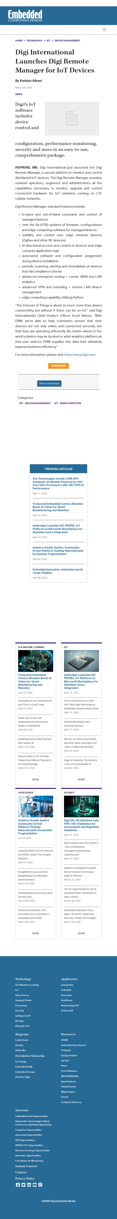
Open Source (22, 995)
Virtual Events (68, 1087)
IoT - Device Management (35, 403)
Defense (67, 1011)
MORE (35, 779)
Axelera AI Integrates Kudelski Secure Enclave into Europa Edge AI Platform (80, 872)
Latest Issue (21, 1040)
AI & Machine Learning (27, 985)
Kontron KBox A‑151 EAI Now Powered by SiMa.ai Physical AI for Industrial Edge (34, 760)
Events (64, 1097)
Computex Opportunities (28, 1130)
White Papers (68, 1092)
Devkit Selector (70, 1076)
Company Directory (71, 1102)
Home (18, 40)
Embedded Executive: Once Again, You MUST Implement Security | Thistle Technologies (80, 914)
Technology (34, 40)
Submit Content (26, 1166)
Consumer (66, 995)
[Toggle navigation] (104, 30)
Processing (21, 1006)
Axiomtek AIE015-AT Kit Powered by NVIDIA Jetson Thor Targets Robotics (35, 855)
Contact (20, 1172)
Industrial (66, 990)
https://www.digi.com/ (79, 354)
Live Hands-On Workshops (29, 1161)
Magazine (22, 1034)
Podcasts (66, 1050)
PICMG (64, 1040)
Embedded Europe (25, 1072)
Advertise (22, 1110)
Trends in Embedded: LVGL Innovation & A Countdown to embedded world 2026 (33, 914)
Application (69, 979)
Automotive (67, 985)
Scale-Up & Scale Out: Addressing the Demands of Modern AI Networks (33, 722)
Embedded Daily (23, 1067)
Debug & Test (22, 1026)
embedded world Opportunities (31, 1116)
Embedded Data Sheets (73, 1045)
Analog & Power (23, 1000)
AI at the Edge (22, 1077)
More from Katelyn (49, 383)
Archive (19, 1045)
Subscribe (58, 366)
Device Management (67, 40)
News (64, 1066)
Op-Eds (65, 1061)
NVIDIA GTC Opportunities (29, 1145)
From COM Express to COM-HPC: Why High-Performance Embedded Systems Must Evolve (81, 705)
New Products (68, 1082)
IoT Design (21, 1062)
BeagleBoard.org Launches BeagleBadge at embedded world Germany (32, 876)
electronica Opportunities (28, 1135)
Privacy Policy (25, 1178)
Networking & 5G (70, 1006)
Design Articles (69, 1056)
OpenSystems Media (62, 1201)
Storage (19, 1021)
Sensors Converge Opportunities (32, 1151)
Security (19, 1011)
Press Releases (69, 1071)
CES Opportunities (25, 1140)
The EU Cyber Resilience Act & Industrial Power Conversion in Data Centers (80, 893)
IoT (49, 40)
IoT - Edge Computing (67, 403)
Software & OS (22, 1016)
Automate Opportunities (28, 1156)
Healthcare (67, 1000)
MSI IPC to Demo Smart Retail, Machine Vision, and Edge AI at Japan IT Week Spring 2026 (80, 743)
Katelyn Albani (31, 80)
